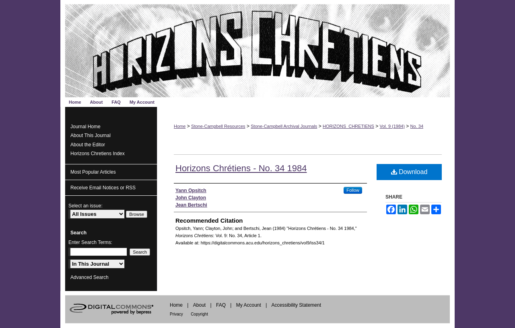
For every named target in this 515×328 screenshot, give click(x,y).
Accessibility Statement (296, 305)
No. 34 (416, 126)
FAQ (221, 305)
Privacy (176, 314)
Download (409, 171)
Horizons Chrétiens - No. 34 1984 (241, 168)
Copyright (199, 314)
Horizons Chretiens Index (97, 153)
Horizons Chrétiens (257, 48)
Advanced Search (89, 277)
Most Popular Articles (93, 172)
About (199, 305)
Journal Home (85, 126)
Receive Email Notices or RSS (103, 188)
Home (179, 126)
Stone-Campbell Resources (218, 126)
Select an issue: (85, 206)
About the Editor (87, 145)
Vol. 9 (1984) (392, 126)
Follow (352, 190)
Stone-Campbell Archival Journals (284, 126)
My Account (248, 305)
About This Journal (90, 135)
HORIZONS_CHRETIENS (348, 126)
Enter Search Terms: (90, 242)
